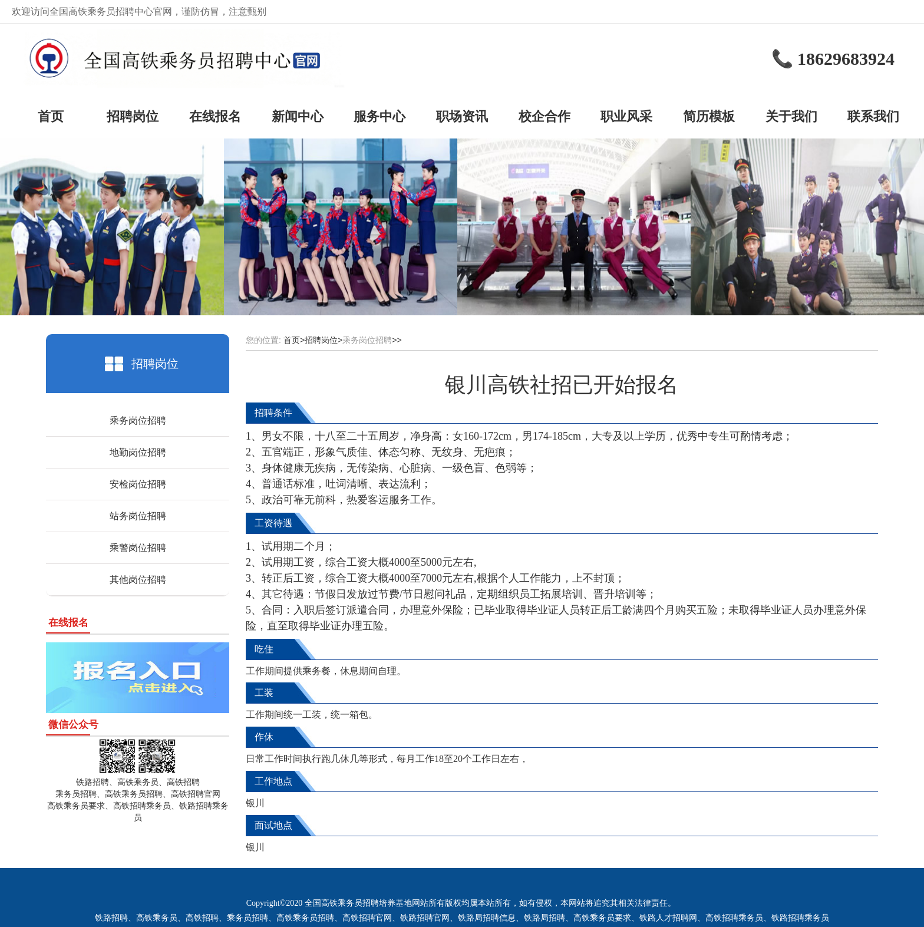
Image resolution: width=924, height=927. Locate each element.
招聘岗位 (133, 116)
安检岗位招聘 (138, 484)
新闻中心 (298, 116)
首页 (51, 116)
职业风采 (626, 116)
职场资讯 (462, 116)
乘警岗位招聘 (138, 548)
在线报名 (215, 116)
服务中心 (379, 116)
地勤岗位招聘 (138, 452)
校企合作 (544, 116)
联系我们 (873, 116)
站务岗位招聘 (138, 516)
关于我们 (791, 116)
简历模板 (709, 116)
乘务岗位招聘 (138, 420)
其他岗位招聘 (138, 580)
